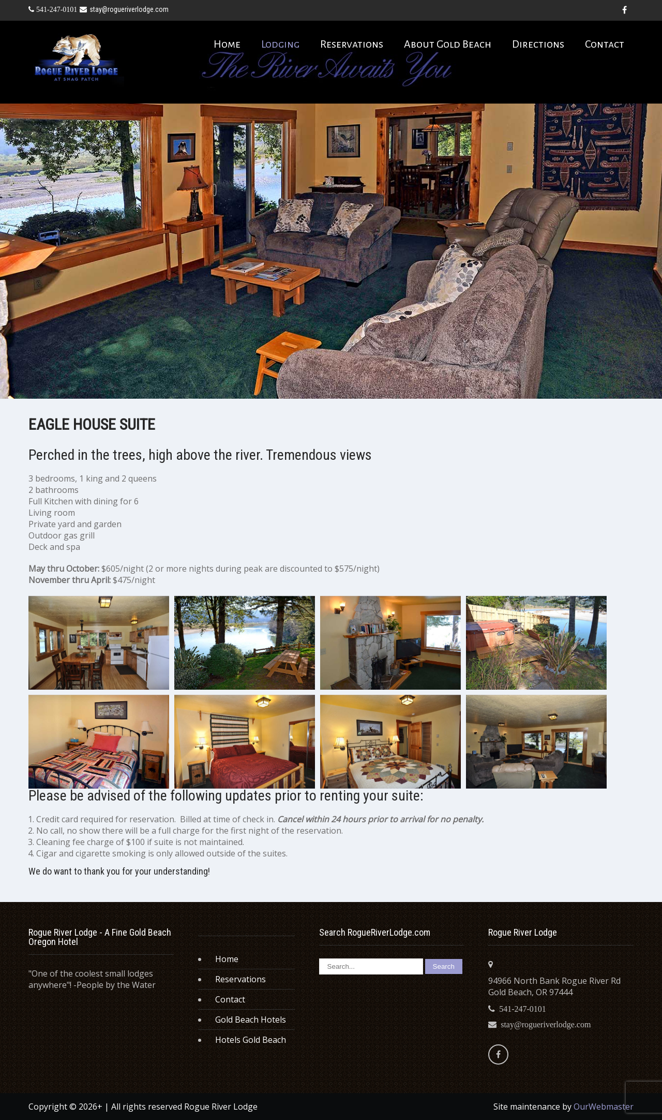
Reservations (351, 44)
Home (227, 44)
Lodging (280, 44)
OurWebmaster (604, 1106)
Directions (538, 44)
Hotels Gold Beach (250, 1039)
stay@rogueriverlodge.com (124, 9)
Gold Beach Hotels (250, 1019)
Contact (604, 44)
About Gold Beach (447, 44)
